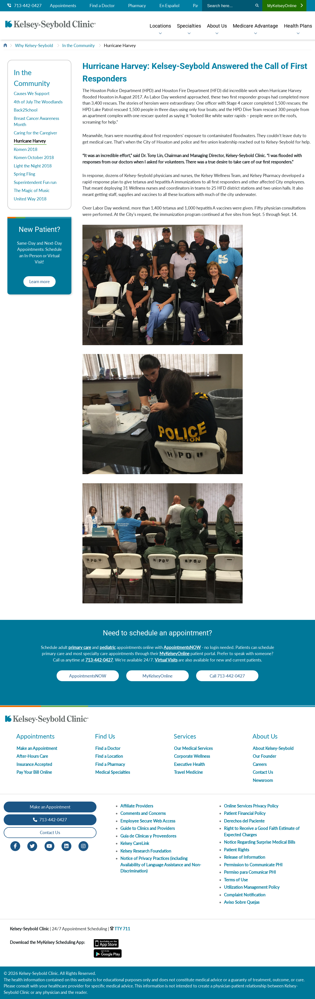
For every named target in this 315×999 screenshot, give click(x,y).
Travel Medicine (188, 772)
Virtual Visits (166, 659)
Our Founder (264, 756)
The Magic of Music (31, 190)
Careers (260, 764)
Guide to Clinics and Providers (147, 828)
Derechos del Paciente (244, 820)
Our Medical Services (193, 748)
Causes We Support (31, 93)
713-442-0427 (24, 5)
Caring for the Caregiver (35, 132)
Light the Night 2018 (33, 165)
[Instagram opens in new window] (83, 845)
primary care (79, 647)
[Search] (257, 5)
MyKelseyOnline (285, 5)
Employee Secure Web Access (147, 820)
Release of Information (244, 857)
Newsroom (263, 780)
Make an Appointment (36, 748)
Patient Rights (236, 849)
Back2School (25, 110)
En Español (169, 5)
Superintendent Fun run (35, 182)
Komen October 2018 (34, 157)
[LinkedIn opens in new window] (66, 845)
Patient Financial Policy (245, 813)
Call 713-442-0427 (229, 675)
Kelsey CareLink (134, 843)
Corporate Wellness (192, 756)
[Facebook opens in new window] (15, 845)
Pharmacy (137, 5)
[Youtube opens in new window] (49, 845)
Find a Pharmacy (110, 764)
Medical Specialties (112, 772)
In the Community (78, 45)
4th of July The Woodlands (38, 101)
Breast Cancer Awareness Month (36, 121)
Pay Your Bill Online (34, 772)
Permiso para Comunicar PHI (250, 872)
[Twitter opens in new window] (32, 845)
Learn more (39, 281)
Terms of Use (236, 879)
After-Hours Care (32, 756)
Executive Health (189, 764)
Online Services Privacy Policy (251, 805)
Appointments (63, 5)
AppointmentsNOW (182, 647)
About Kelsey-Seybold (273, 748)
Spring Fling (24, 174)
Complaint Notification (244, 894)
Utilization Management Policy (252, 887)
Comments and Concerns (143, 813)
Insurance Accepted (34, 764)
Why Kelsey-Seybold (34, 45)
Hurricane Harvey (120, 45)
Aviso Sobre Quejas (241, 902)
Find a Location (109, 756)
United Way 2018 (30, 198)
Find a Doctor (102, 5)
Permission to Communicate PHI (253, 864)
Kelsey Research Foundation (145, 851)
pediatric (108, 647)
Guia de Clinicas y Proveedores (148, 835)
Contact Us (263, 772)
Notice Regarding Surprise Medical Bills (259, 842)
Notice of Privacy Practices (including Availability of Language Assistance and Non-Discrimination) (160, 864)
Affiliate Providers (136, 805)
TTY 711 (120, 928)
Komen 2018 (25, 149)
